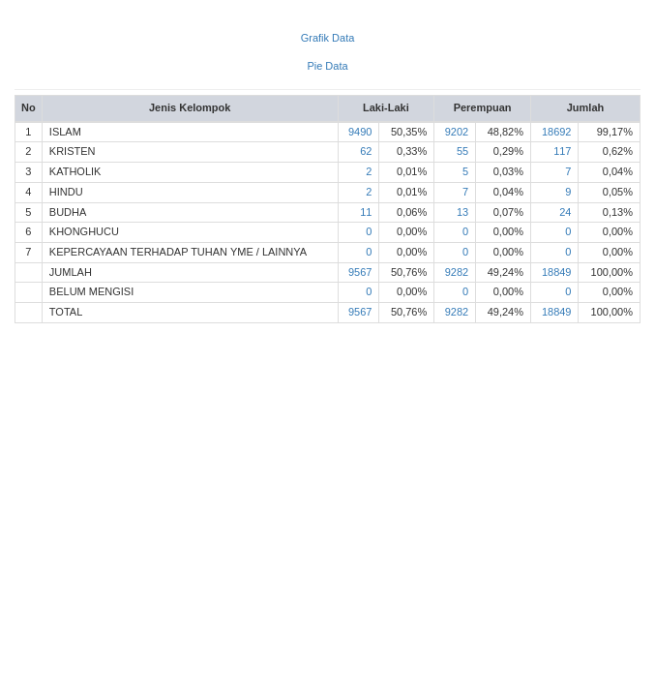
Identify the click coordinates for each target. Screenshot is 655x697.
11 (366, 212)
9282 (456, 272)
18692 (557, 131)
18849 (557, 272)
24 (565, 212)
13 (462, 212)
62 (366, 151)
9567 (360, 272)
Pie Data (327, 66)
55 (462, 151)
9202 (456, 131)
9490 (360, 131)
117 (562, 151)
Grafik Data (328, 38)
